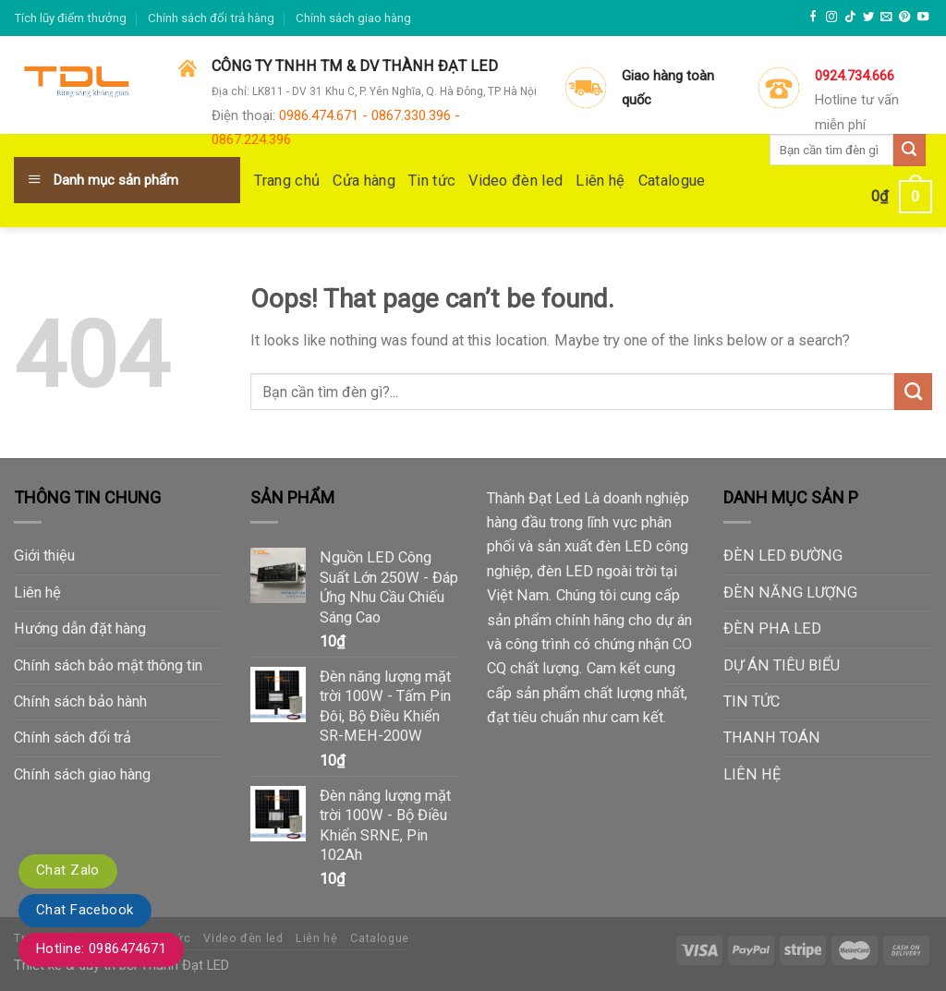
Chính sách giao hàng (353, 18)
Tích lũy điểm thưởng (70, 18)
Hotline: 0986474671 (101, 948)
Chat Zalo (68, 870)
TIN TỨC (751, 701)
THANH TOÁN (771, 737)
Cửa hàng (364, 180)
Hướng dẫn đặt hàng (80, 628)
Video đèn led (515, 180)
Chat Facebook (85, 909)
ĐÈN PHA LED (772, 628)
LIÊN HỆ (752, 774)
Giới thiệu (44, 555)
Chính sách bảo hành (80, 701)
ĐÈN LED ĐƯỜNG (783, 555)
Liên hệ (600, 180)
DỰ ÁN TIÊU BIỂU (781, 665)
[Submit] (913, 391)
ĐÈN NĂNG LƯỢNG (790, 592)
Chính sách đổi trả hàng (211, 18)
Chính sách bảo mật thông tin (108, 665)
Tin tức (431, 180)
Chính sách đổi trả (72, 737)
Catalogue (672, 180)
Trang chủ (287, 180)
